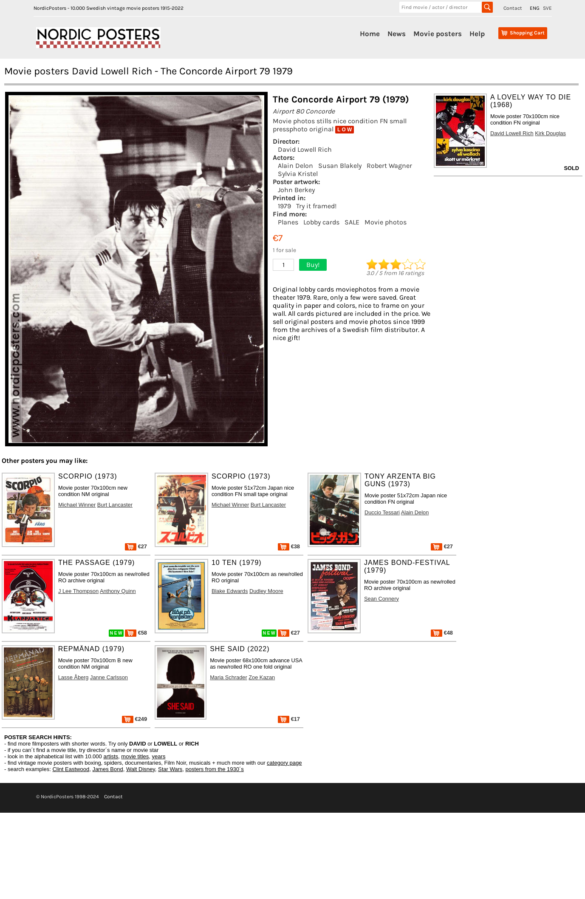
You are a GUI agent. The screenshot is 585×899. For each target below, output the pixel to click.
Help (477, 33)
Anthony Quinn (118, 591)
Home (370, 33)
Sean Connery (381, 599)
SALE (352, 222)
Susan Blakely (340, 166)
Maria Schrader (228, 677)
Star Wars (170, 769)
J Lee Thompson (78, 591)
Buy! (312, 265)
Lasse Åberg (73, 677)
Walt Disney (140, 769)
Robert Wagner (389, 166)
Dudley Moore (266, 591)
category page (284, 763)
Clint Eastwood (70, 769)
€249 (134, 719)
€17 (289, 719)
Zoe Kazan (262, 677)
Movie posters (437, 33)
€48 (442, 633)
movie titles (135, 756)
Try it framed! (316, 206)
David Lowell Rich (305, 149)
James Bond (107, 769)
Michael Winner (77, 505)
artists (110, 756)
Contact (512, 8)
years (159, 756)
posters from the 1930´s (215, 769)
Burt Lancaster (115, 505)
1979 (284, 206)
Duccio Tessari (382, 512)
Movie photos (386, 222)
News (396, 33)
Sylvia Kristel (298, 174)
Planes (288, 222)
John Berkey (296, 190)
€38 (289, 546)
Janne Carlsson (109, 677)
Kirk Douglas (550, 133)
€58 (136, 633)
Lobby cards (321, 222)
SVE (547, 8)
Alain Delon (295, 166)
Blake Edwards (230, 591)
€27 (136, 546)
